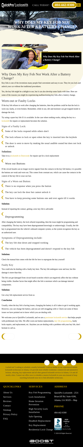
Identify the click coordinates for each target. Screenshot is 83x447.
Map (75, 400)
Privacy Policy (10, 414)
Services (7, 397)
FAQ (5, 418)
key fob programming (62, 321)
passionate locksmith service (56, 317)
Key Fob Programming (40, 392)
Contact (7, 405)
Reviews (7, 401)
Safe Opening (35, 416)
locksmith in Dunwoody (20, 156)
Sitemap (7, 410)
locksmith (5, 121)
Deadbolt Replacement (40, 421)
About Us (7, 392)
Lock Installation (37, 397)
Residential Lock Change (41, 429)
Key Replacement (37, 425)
